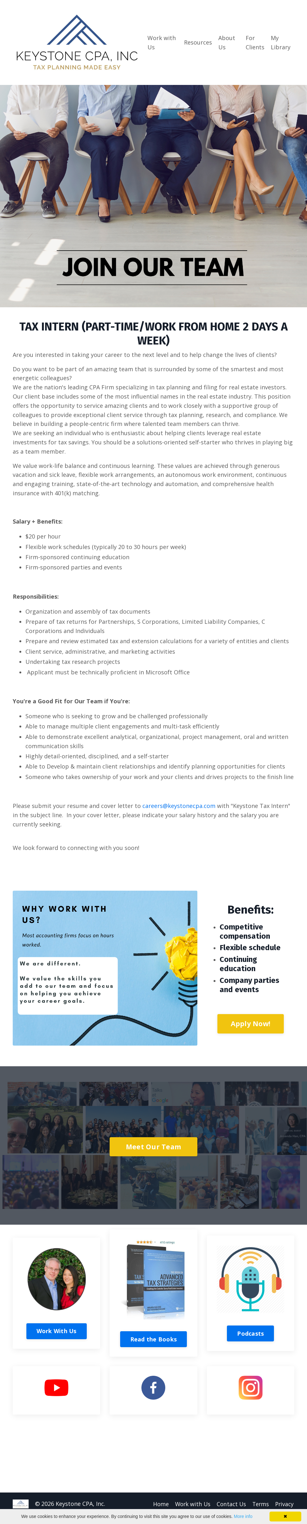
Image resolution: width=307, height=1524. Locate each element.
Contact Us (229, 1503)
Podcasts (250, 1333)
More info (243, 1516)
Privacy (284, 1503)
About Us (226, 42)
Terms (260, 1503)
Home (156, 1503)
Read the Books (153, 1339)
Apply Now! (251, 1023)
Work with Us (161, 42)
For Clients (255, 42)
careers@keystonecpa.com (178, 806)
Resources (198, 42)
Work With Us (57, 1331)
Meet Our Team (153, 1146)
